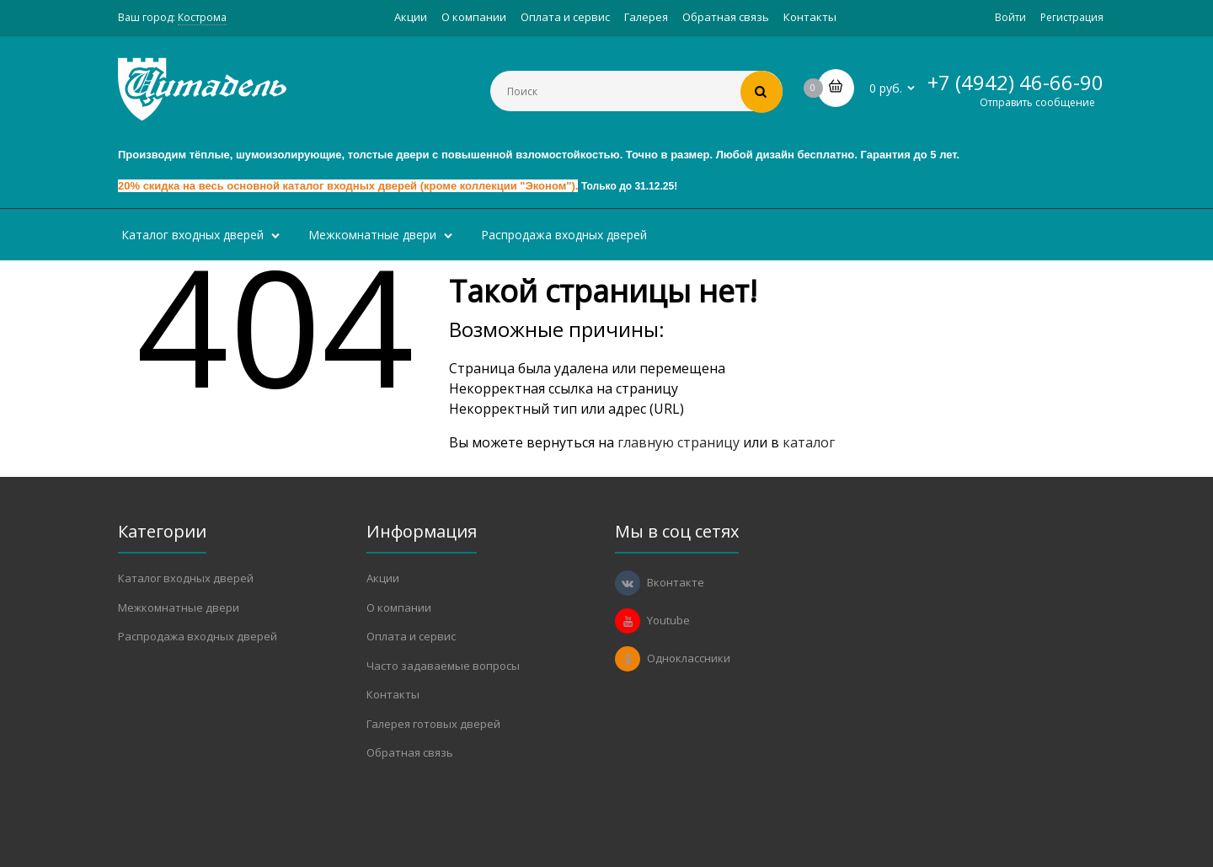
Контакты (809, 16)
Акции (410, 16)
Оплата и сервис (565, 16)
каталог (809, 442)
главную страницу (678, 442)
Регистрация (1071, 17)
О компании (473, 16)
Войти (1010, 17)
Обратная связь (725, 16)
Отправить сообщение (1037, 102)
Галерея (646, 16)
